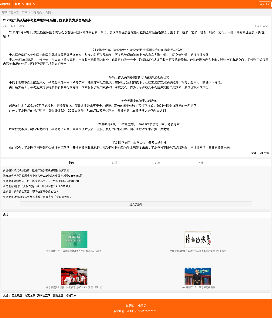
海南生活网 (43, 295)
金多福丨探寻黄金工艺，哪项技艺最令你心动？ (31, 191)
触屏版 (130, 305)
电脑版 (142, 305)
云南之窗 (58, 295)
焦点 (5, 214)
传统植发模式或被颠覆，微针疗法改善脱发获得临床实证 (36, 170)
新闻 (17, 4)
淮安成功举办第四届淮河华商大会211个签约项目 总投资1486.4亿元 (42, 175)
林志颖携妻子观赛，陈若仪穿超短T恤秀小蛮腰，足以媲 (74, 287)
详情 (28, 4)
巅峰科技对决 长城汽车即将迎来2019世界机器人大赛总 (74, 251)
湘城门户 (71, 295)
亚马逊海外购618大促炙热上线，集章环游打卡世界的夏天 (37, 186)
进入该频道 (136, 204)
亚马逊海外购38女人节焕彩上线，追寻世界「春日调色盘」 (37, 196)
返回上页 (265, 4)
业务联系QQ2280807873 (141, 311)
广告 (24, 12)
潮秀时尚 (5, 4)
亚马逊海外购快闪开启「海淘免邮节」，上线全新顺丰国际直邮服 (41, 180)
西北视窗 (17, 295)
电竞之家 (30, 295)
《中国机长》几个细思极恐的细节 (198, 287)
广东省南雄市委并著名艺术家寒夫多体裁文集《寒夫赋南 (198, 251)
